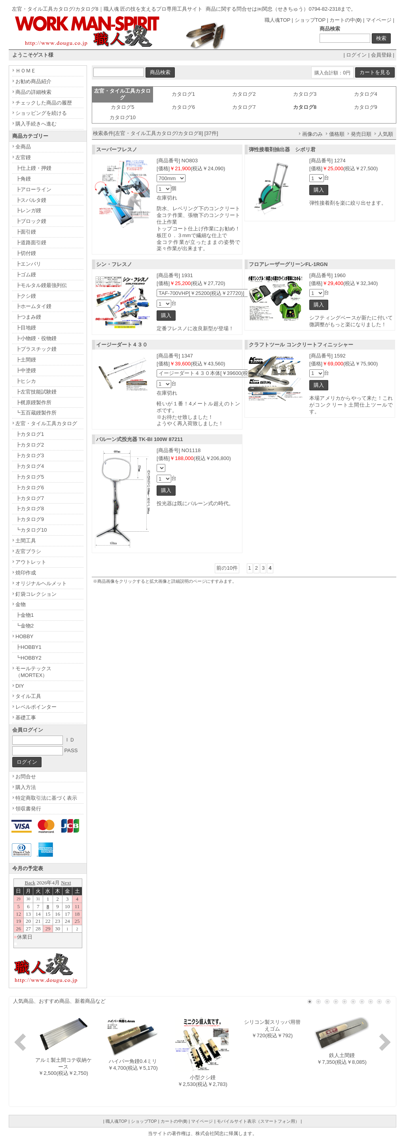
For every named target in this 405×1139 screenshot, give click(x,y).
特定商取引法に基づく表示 (46, 798)
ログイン (356, 55)
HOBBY (24, 636)
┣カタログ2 (29, 445)
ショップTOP (310, 20)
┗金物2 (24, 626)
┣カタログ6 (29, 488)
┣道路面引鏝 (30, 242)
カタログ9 (365, 107)
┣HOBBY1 (28, 647)
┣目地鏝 (25, 328)
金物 (20, 604)
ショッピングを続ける (41, 113)
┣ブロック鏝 (30, 221)
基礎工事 (25, 718)
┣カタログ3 (29, 455)
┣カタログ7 (29, 498)
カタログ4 (365, 94)
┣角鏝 (23, 179)
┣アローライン (33, 189)
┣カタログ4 (29, 466)
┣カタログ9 (29, 519)
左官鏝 (23, 157)
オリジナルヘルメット (41, 583)
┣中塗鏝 (25, 370)
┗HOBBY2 (28, 658)
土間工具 (25, 541)
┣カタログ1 (29, 434)
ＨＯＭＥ (25, 71)
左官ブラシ (28, 551)
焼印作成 (25, 573)
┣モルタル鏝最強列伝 (41, 285)
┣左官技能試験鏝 (36, 392)
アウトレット (30, 562)
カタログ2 (243, 94)
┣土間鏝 (25, 360)
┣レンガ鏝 (28, 210)
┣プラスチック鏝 (36, 349)
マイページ (379, 20)
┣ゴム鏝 (25, 275)
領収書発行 (28, 809)
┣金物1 (24, 615)
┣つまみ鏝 (28, 317)
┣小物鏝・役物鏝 (36, 338)
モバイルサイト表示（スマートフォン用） (258, 1121)
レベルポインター (36, 707)
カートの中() (345, 20)
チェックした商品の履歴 (43, 103)
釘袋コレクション (36, 594)
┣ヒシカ (25, 381)
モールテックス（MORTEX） (33, 672)
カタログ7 (243, 107)
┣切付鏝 (25, 253)
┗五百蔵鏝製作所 (36, 413)
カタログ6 (183, 107)
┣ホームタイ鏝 (33, 306)
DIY (19, 686)
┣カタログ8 (29, 509)
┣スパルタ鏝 (30, 200)
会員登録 (381, 55)
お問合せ (25, 777)
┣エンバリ (28, 264)
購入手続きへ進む (36, 124)
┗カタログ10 (31, 530)
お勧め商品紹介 (33, 81)
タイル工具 (28, 696)
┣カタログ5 (29, 477)
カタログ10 (123, 117)
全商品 (23, 147)
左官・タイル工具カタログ (46, 423)
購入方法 (25, 787)
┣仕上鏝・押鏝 (33, 168)
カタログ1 (183, 94)
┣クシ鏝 (25, 296)
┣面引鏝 (25, 232)
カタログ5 (122, 107)
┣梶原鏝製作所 (33, 402)
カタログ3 (304, 94)
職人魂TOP (277, 20)
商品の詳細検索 (33, 92)
